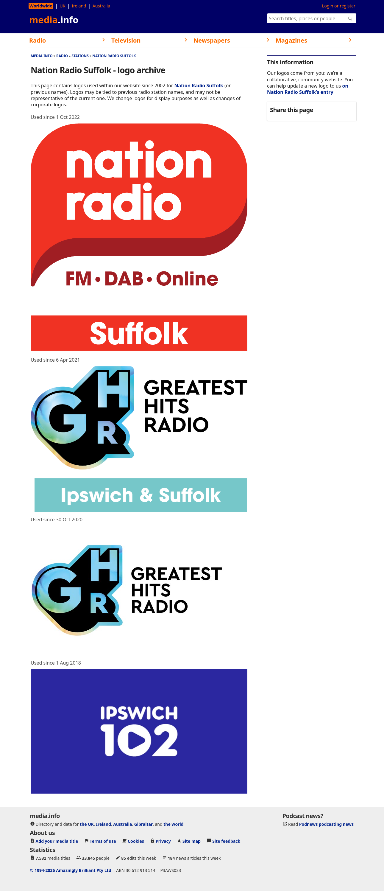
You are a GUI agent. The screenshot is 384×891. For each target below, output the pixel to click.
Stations (80, 55)
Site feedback (226, 841)
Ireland (79, 6)
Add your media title (57, 841)
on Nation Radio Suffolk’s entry (307, 89)
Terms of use (103, 841)
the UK (87, 824)
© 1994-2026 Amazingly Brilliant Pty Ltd (70, 870)
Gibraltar (143, 824)
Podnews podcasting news (326, 824)
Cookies (136, 841)
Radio (62, 55)
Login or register (338, 6)
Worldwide (40, 6)
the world (173, 824)
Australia (101, 6)
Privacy (163, 841)
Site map (191, 841)
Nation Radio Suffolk (114, 55)
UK (62, 6)
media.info (42, 55)
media (54, 19)
